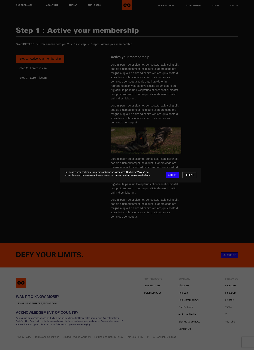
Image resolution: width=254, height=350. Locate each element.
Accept (172, 175)
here (147, 175)
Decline (189, 175)
